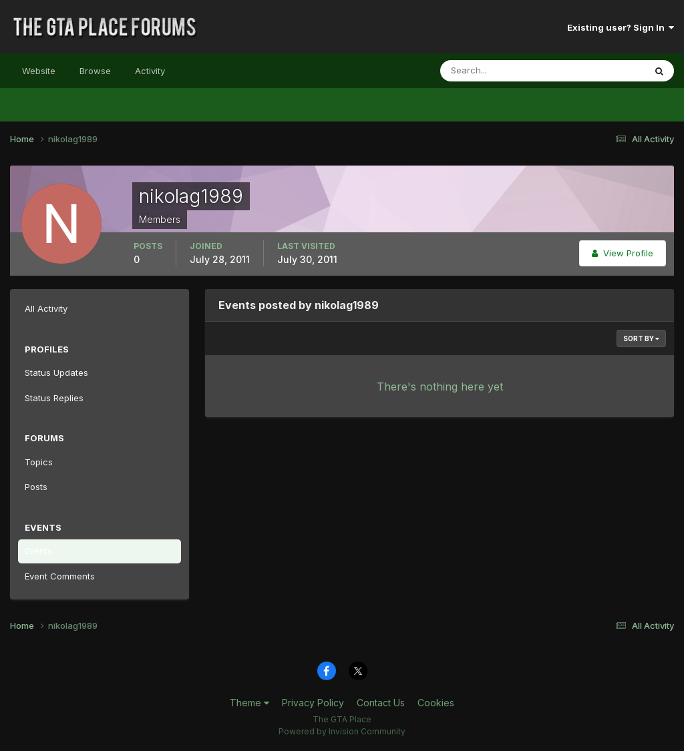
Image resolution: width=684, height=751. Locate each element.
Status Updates (56, 372)
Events (38, 550)
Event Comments (60, 576)
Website (38, 70)
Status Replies (54, 398)
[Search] (499, 70)
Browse (95, 70)
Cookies (435, 702)
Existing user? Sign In (620, 27)
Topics (39, 462)
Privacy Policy (313, 702)
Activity (150, 70)
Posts (36, 486)
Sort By (641, 338)
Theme (249, 702)
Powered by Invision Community (342, 731)
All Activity (46, 308)
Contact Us (381, 702)
